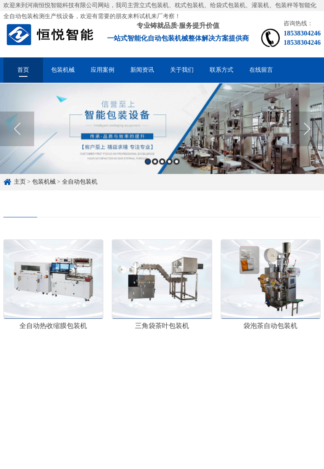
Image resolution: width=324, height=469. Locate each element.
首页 (23, 70)
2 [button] (155, 163)
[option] (162, 130)
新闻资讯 (142, 70)
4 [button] (169, 163)
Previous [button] (17, 131)
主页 (20, 182)
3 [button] (162, 163)
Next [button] (307, 131)
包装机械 (63, 70)
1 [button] (147, 163)
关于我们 (182, 70)
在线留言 (261, 70)
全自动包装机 (79, 182)
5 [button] (176, 163)
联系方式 (221, 70)
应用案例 (102, 70)
